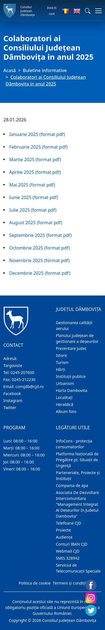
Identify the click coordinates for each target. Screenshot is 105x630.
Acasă (9, 70)
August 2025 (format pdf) (35, 223)
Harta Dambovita (71, 390)
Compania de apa (72, 485)
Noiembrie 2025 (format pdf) (39, 260)
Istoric (61, 355)
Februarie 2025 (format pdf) (38, 147)
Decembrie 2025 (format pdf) (39, 273)
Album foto (66, 411)
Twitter (9, 407)
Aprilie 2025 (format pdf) (35, 172)
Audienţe (64, 537)
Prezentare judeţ (71, 348)
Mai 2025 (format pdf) (32, 185)
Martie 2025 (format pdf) (35, 159)
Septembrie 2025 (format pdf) (40, 235)
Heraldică (64, 404)
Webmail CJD (68, 551)
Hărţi (60, 369)
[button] (87, 11)
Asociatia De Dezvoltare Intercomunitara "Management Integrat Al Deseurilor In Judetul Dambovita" (77, 504)
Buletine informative (45, 70)
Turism (62, 362)
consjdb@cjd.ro (29, 386)
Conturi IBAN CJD (72, 544)
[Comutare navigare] (97, 10)
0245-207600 (22, 372)
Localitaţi (64, 397)
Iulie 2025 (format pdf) (33, 210)
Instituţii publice (71, 376)
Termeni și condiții (70, 583)
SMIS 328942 (68, 558)
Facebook (12, 393)
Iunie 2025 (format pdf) (33, 197)
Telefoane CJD (68, 523)
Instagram (12, 400)
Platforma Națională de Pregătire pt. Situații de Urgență (77, 459)
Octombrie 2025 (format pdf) (39, 248)
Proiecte (63, 530)
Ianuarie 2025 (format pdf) (37, 134)
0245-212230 (24, 379)
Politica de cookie (35, 583)
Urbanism (65, 383)
